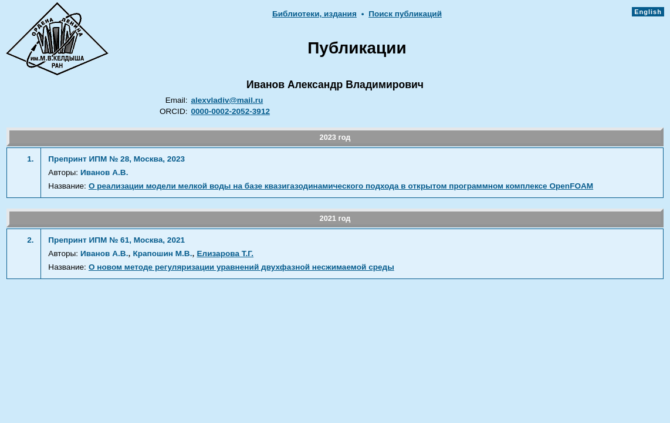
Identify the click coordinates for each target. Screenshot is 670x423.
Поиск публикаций (405, 13)
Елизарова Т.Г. (225, 253)
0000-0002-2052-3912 (230, 111)
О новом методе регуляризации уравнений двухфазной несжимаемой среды (241, 267)
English (648, 11)
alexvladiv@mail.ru (227, 100)
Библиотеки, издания (314, 13)
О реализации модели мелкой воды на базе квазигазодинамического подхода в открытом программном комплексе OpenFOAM (341, 186)
